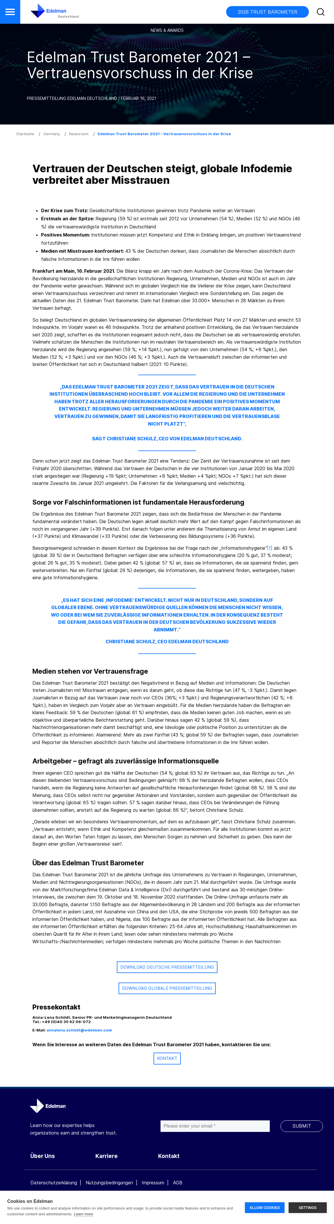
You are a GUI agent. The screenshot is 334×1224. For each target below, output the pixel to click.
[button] (10, 12)
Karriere (106, 1156)
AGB (177, 1182)
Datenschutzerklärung (53, 1182)
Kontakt (169, 1156)
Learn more (83, 1214)
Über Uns (42, 1156)
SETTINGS (308, 1207)
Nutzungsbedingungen (109, 1182)
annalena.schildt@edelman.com (79, 1030)
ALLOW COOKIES (265, 1207)
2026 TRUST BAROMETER (267, 12)
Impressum (153, 1182)
